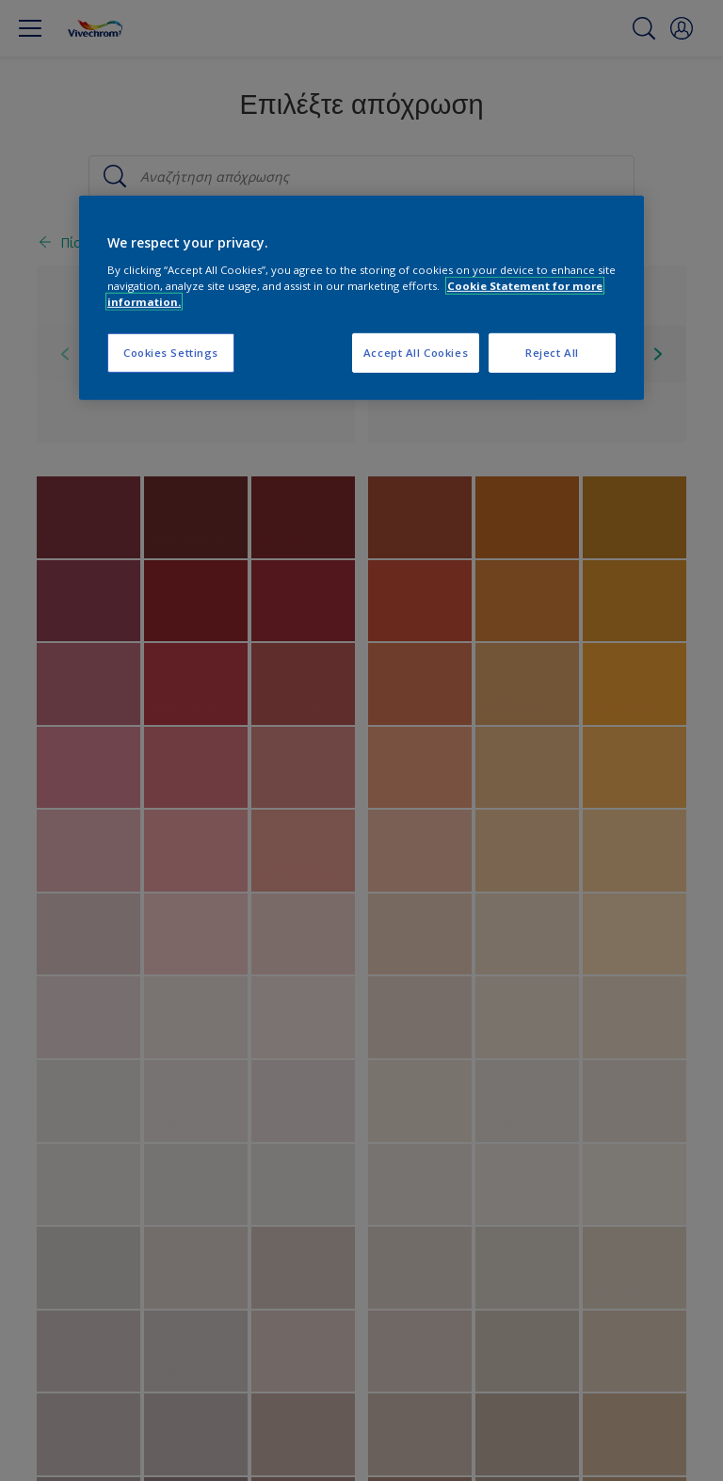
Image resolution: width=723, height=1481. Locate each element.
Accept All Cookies (415, 353)
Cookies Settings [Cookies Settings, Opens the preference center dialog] (170, 353)
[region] (361, 298)
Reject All (552, 353)
